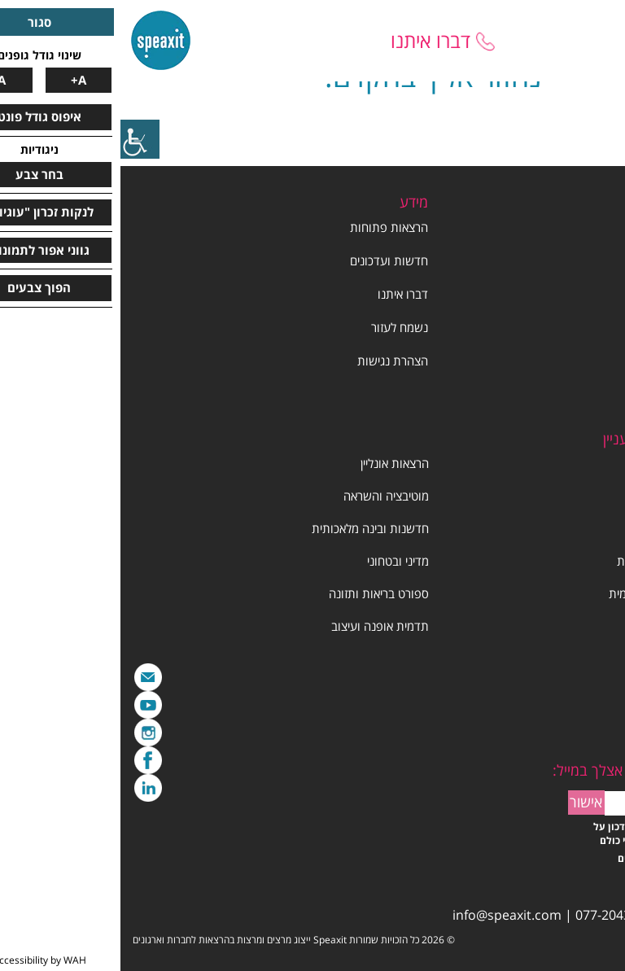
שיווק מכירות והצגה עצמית (552, 593)
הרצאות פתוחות (268, 227)
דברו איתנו (282, 294)
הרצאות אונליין (274, 463)
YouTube (28, 705)
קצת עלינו (592, 260)
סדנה (604, 496)
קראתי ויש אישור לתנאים (549, 858)
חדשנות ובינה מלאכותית (249, 528)
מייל (28, 677)
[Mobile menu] (584, 40)
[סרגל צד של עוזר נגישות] (19, 139)
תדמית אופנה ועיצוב (259, 626)
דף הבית (596, 227)
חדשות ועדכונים (268, 260)
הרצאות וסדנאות (576, 327)
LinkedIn (28, 788)
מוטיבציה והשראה (265, 496)
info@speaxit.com (386, 915)
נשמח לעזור (279, 327)
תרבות (601, 626)
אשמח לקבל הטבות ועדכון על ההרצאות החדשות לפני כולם (537, 833)
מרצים (602, 294)
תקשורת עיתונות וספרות (556, 561)
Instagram (28, 732)
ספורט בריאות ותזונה (258, 593)
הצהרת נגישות (272, 360)
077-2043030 (493, 915)
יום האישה (592, 360)
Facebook (28, 760)
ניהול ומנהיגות (583, 463)
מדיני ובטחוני (277, 561)
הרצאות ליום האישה (569, 528)
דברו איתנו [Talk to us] (310, 40)
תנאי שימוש (589, 394)
